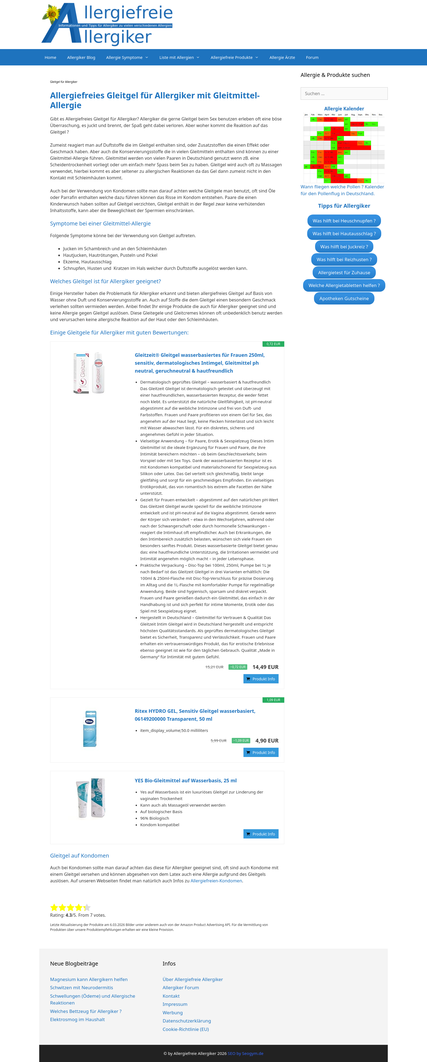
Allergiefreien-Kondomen (216, 881)
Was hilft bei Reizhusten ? (344, 259)
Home (50, 57)
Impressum (175, 1004)
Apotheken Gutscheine (344, 298)
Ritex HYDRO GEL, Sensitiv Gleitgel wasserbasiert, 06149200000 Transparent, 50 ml (195, 715)
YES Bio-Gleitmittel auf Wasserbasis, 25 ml (186, 780)
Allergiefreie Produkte (237, 57)
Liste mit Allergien (183, 57)
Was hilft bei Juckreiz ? (344, 246)
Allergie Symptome (130, 57)
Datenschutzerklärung (187, 1021)
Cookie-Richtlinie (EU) (186, 1029)
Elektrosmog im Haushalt (77, 1019)
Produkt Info (263, 678)
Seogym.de (252, 1053)
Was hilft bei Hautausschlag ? (344, 233)
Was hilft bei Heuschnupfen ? (344, 221)
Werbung (173, 1012)
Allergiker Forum (181, 987)
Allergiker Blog (81, 57)
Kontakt (171, 996)
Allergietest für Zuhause (344, 272)
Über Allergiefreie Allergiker (193, 979)
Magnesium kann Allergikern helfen (89, 979)
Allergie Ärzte (282, 57)
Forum (312, 57)
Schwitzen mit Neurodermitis (81, 987)
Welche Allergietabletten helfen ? (344, 285)
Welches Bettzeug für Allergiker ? (85, 1011)
